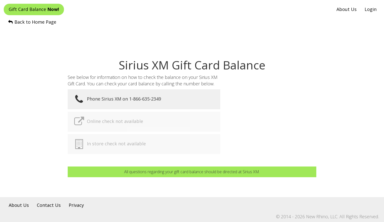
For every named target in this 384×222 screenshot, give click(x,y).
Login (371, 9)
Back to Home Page (31, 22)
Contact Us (49, 205)
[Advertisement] (192, 37)
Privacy (76, 205)
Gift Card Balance (34, 9)
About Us (346, 9)
